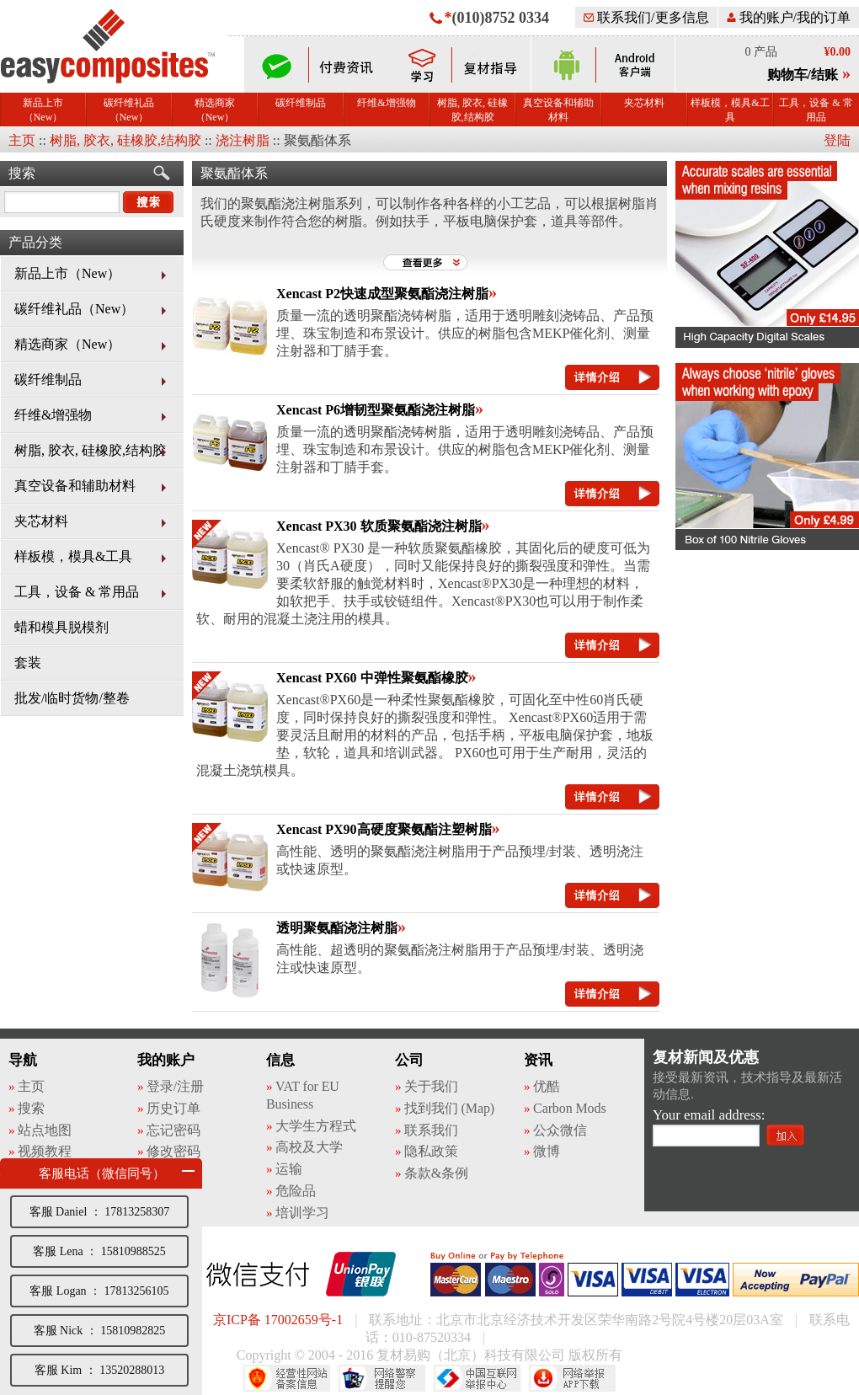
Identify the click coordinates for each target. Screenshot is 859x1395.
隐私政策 (431, 1151)
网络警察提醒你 (382, 1378)
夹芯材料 (644, 103)
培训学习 (302, 1212)
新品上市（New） (43, 110)
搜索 (21, 173)
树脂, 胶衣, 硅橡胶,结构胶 (472, 110)
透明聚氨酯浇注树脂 (336, 928)
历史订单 (173, 1108)
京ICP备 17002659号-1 (278, 1319)
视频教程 (45, 1151)
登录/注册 (175, 1086)
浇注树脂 (242, 140)
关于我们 (431, 1086)
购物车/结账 (802, 74)
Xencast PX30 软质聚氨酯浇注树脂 (379, 526)
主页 (21, 140)
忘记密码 (173, 1130)
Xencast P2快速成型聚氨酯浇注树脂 (382, 293)
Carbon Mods (569, 1108)
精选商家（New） (215, 110)
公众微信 (560, 1130)
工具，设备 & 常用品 (815, 110)
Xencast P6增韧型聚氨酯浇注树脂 (375, 410)
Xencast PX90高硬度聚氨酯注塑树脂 (384, 829)
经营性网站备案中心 (286, 1378)
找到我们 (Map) (449, 1108)
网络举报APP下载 (572, 1378)
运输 (288, 1169)
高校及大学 (309, 1147)
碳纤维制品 (300, 103)
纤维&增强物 (386, 103)
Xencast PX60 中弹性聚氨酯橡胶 (372, 678)
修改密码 (173, 1151)
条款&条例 (436, 1173)
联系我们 (431, 1130)
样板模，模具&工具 (730, 110)
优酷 (546, 1086)
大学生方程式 (315, 1126)
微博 (546, 1151)
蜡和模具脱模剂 (61, 627)
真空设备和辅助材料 (558, 110)
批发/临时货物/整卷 (72, 698)
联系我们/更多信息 (646, 17)
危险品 (295, 1191)
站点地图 (45, 1130)
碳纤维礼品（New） (129, 110)
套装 (27, 662)
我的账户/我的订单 (789, 17)
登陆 (837, 140)
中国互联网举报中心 (477, 1378)
